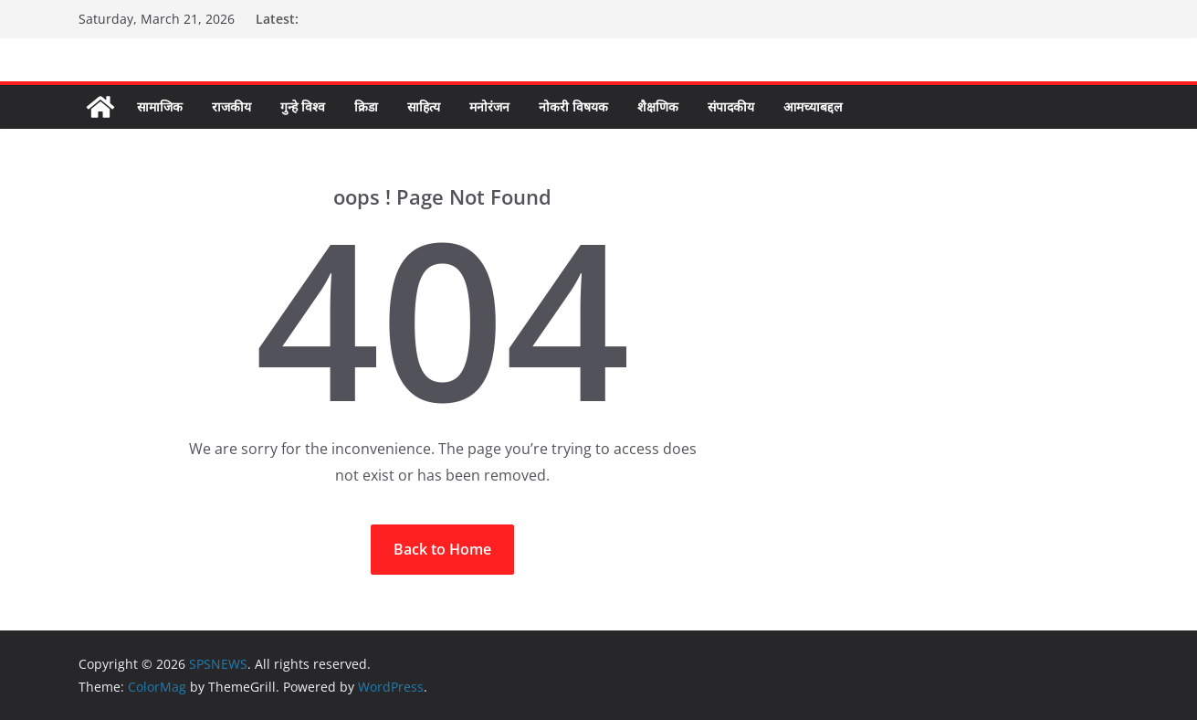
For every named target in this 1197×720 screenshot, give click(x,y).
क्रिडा (366, 106)
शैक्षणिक (657, 106)
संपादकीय (731, 106)
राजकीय (231, 106)
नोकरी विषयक (573, 106)
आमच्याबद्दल (812, 106)
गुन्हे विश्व (302, 106)
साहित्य (423, 106)
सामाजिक (160, 106)
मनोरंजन (489, 106)
